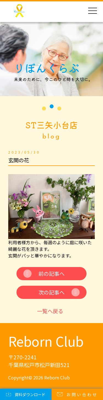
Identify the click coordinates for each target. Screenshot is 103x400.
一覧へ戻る (50, 311)
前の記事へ (51, 273)
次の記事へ (51, 292)
